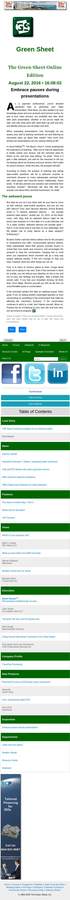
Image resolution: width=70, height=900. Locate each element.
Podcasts (37, 887)
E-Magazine (44, 345)
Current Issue (35, 391)
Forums (16, 345)
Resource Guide (10, 352)
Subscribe (8, 340)
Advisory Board (53, 890)
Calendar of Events (53, 887)
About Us (6, 358)
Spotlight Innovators (44, 352)
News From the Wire (54, 884)
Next (22, 329)
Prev (12, 329)
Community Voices (17, 890)
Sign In (63, 340)
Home (5, 345)
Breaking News (13, 887)
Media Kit (63, 352)
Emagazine (27, 884)
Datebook (29, 345)
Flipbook (38, 884)
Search (63, 359)
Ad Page (26, 352)
